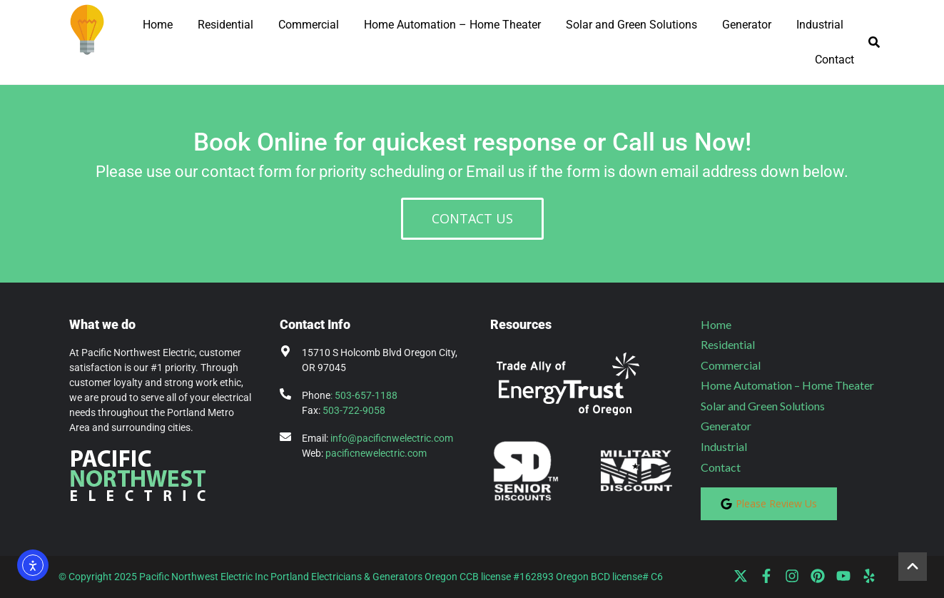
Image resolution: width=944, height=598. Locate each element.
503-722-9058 (354, 410)
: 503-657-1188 (363, 395)
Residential (225, 24)
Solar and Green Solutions (631, 24)
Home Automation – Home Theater (452, 24)
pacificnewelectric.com (376, 453)
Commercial (308, 24)
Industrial (819, 24)
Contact (834, 59)
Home (158, 24)
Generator (746, 24)
